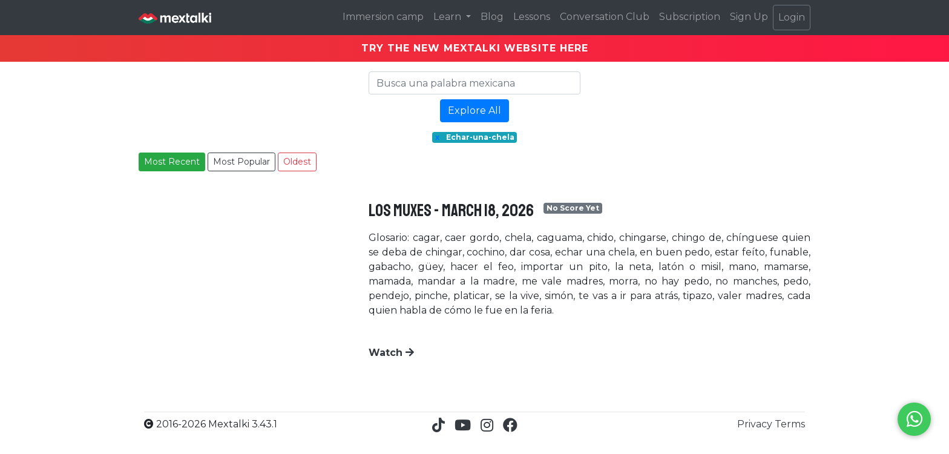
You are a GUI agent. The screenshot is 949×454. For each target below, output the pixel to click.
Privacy (756, 424)
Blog (492, 16)
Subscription (689, 16)
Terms (790, 424)
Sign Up (749, 16)
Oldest (297, 161)
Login (791, 17)
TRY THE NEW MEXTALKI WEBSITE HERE (474, 48)
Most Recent (172, 161)
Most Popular (241, 161)
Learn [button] (448, 16)
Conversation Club (604, 16)
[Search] (474, 82)
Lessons (531, 16)
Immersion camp (383, 16)
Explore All (474, 110)
